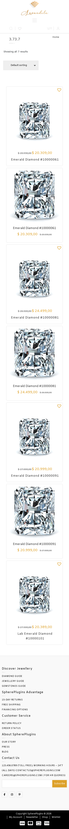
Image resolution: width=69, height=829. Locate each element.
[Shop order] (20, 65)
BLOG (5, 751)
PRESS (6, 747)
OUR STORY (9, 742)
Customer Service (16, 716)
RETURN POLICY (12, 723)
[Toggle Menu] (34, 20)
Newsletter (32, 817)
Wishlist (56, 817)
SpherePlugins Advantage (22, 692)
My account (15, 817)
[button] (59, 90)
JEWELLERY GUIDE (13, 681)
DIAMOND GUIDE (12, 676)
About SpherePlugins (19, 734)
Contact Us (11, 758)
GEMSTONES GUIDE (14, 686)
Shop (45, 817)
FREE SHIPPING (11, 704)
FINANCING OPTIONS (15, 709)
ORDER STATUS (11, 728)
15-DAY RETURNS (12, 699)
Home (55, 37)
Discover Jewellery (17, 669)
